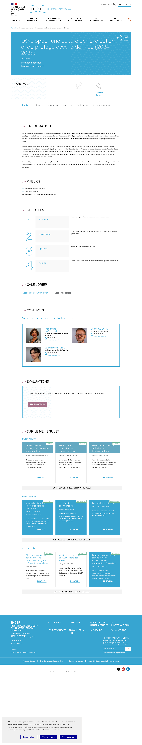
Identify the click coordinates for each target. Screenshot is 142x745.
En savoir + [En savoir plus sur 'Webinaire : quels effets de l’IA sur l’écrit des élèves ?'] (75, 650)
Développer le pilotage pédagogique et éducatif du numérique (37, 483)
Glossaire (96, 699)
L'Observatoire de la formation (53, 19)
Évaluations (82, 139)
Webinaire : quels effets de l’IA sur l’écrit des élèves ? (70, 627)
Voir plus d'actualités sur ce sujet (72, 661)
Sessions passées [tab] (63, 326)
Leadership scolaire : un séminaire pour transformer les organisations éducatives (104, 628)
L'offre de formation (32, 19)
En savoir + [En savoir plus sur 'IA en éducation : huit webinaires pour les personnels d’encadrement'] (41, 580)
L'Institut (15, 20)
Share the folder (118, 71)
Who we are (105, 4)
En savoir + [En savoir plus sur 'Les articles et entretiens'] (108, 580)
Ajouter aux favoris (99, 127)
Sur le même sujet (101, 139)
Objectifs (39, 139)
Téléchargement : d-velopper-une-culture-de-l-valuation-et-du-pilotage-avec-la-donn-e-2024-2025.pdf (126, 72)
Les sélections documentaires (66, 555)
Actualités (54, 691)
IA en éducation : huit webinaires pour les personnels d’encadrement (36, 558)
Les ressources (116, 19)
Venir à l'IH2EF (16, 712)
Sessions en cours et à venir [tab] (36, 326)
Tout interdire (48, 737)
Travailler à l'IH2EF (76, 700)
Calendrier (53, 139)
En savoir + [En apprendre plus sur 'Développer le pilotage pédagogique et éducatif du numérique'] (41, 511)
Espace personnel (124, 4)
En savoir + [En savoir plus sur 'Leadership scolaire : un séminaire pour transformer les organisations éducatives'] (108, 650)
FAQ (12, 715)
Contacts (67, 139)
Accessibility (113, 4)
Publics (26, 139)
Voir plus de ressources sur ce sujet (72, 591)
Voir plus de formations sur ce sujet (72, 522)
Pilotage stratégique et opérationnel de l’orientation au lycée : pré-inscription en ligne (37, 628)
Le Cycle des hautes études (75, 19)
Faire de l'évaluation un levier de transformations (103, 482)
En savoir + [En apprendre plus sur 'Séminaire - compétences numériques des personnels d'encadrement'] (75, 511)
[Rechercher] (129, 20)
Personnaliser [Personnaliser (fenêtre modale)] (29, 737)
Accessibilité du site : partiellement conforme (103, 730)
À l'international (96, 19)
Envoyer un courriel (53, 374)
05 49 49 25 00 (16, 709)
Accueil (13, 28)
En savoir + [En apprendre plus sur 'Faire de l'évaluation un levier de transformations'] (108, 511)
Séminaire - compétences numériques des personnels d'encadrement (67, 485)
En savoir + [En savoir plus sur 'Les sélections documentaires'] (75, 580)
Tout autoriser (68, 737)
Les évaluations (37, 438)
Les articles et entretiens (103, 554)
